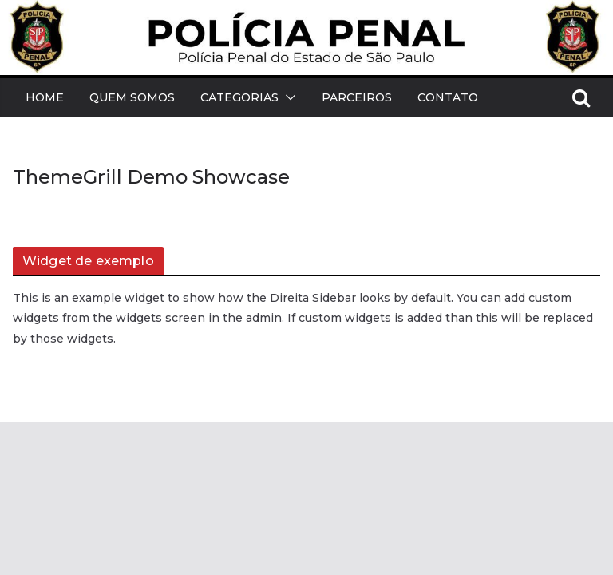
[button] (287, 97)
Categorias (239, 97)
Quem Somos (132, 97)
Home (45, 97)
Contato (447, 97)
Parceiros (357, 97)
